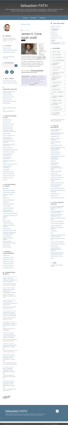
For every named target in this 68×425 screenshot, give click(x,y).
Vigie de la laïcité (6, 221)
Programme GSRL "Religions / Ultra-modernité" (56, 78)
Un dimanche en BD (57, 110)
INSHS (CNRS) (54, 173)
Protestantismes (56, 89)
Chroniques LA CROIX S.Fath (9, 230)
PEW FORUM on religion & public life (57, 228)
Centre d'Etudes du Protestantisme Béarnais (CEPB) (56, 168)
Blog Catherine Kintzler (8, 171)
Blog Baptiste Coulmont (8, 124)
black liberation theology (39, 79)
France (53, 40)
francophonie (37, 80)
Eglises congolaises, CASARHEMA (7, 166)
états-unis (24, 80)
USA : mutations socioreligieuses (55, 113)
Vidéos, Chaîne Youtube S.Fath (10, 83)
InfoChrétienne (6, 169)
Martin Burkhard (7, 382)
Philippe (5, 289)
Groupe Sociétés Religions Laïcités (57, 265)
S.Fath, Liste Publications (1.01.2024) (8, 57)
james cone (40, 81)
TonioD (5, 323)
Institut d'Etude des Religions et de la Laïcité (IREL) (57, 133)
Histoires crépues (7, 246)
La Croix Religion (7, 206)
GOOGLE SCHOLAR (7, 95)
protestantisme (30, 80)
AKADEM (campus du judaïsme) (8, 238)
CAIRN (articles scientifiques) (9, 101)
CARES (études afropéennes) (57, 197)
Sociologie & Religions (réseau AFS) (58, 239)
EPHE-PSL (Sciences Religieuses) (55, 139)
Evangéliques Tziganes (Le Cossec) (9, 161)
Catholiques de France (8, 259)
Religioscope (6, 188)
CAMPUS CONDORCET (56, 171)
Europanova (6, 202)
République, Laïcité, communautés (56, 103)
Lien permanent (26, 76)
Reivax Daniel (6, 368)
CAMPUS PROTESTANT (56, 175)
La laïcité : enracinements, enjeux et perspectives (10, 303)
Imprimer (32, 84)
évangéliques (54, 29)
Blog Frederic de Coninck (9, 151)
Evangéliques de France (8, 257)
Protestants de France (8, 267)
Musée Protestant (7, 119)
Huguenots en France (8, 177)
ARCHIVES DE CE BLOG (8, 97)
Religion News (6, 197)
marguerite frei (7, 312)
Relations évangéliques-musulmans (57, 96)
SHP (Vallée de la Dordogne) (57, 188)
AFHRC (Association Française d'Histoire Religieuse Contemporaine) (58, 148)
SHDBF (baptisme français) (57, 177)
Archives (33, 18)
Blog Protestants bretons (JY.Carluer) (9, 141)
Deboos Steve (7, 278)
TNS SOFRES (54, 230)
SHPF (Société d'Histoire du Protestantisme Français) (57, 253)
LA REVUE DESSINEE (8, 223)
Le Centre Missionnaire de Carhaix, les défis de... (9, 336)
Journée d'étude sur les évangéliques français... (9, 291)
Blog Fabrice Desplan (8, 126)
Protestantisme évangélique (55, 85)
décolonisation (25, 81)
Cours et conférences (58, 57)
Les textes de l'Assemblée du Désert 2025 (10, 325)
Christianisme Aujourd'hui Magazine (9, 225)
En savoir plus (55, 423)
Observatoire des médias (9, 190)
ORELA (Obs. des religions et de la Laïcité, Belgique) (9, 233)
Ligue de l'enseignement (8, 173)
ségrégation (31, 81)
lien (36, 72)
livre (60, 37)
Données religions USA (56, 225)
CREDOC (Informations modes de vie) (58, 218)
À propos (42, 18)
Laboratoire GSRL (55, 136)
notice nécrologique (26, 83)
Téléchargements (57, 107)
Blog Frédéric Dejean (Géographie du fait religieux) (9, 130)
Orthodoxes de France (8, 265)
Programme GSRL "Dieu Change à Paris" (57, 73)
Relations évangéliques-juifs (57, 92)
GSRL (63, 43)
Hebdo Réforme (6, 228)
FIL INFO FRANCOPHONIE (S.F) (9, 108)
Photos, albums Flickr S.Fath (9, 81)
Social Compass (54, 246)
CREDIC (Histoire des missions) (56, 179)
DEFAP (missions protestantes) (55, 163)
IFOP (52, 233)
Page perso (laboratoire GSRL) (10, 50)
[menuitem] (25, 17)
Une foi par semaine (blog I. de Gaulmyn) (10, 216)
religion (53, 26)
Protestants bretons (55, 154)
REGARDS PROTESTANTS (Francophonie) (9, 144)
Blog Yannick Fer (7, 121)
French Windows (7, 133)
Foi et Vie (5, 179)
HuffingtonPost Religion (8, 204)
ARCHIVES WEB (6, 103)
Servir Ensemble (6, 244)
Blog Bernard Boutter (8, 128)
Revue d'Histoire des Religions (58, 243)
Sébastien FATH (34, 5)
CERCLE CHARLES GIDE (8, 135)
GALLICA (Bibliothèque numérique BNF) (56, 130)
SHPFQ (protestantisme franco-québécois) (56, 185)
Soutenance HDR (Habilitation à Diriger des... (9, 346)
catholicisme (54, 37)
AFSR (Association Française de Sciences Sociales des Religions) (57, 207)
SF (3, 301)
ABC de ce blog (56, 52)
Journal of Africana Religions (57, 241)
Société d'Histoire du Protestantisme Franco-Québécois (56, 249)
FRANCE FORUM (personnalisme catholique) (9, 242)
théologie (35, 77)
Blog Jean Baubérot (7, 147)
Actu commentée (57, 54)
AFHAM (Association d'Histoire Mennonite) (58, 190)
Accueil (25, 18)
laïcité (58, 26)
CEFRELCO (53, 161)
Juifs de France (6, 255)
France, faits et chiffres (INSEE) (8, 195)
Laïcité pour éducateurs (8, 200)
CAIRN (52, 258)
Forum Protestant (7, 236)
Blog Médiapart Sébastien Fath (10, 149)
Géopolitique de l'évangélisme (55, 63)
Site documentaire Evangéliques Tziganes (8, 210)
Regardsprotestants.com (27, 72)
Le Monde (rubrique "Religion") (10, 213)
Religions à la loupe (57, 100)
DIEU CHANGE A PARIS (56, 145)
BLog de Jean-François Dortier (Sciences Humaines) (58, 235)
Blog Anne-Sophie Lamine (9, 175)
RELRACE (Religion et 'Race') (57, 182)
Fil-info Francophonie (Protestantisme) (8, 154)
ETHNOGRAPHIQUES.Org (57, 256)
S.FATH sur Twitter (7, 99)
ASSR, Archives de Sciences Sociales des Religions (57, 211)
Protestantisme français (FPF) (10, 164)
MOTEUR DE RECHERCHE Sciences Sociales (9, 92)
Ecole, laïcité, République (58, 60)
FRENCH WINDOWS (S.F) (9, 111)
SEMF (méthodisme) (55, 152)
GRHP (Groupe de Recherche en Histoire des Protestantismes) (58, 157)
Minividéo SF (56, 70)
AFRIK (4, 219)
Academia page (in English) (9, 52)
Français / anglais (7, 48)
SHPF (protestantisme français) (56, 142)
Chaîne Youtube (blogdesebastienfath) (8, 138)
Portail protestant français (9, 192)
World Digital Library (55, 193)
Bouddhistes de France (8, 261)
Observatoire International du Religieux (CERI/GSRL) (58, 120)
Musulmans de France (8, 263)
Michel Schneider (8, 356)
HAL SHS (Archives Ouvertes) (57, 223)
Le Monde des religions (8, 208)
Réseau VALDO (54, 195)
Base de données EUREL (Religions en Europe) (56, 215)
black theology (30, 79)
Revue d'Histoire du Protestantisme (7, 157)
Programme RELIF (57, 82)
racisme (36, 81)
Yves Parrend (6, 334)
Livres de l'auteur (57, 67)
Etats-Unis (53, 32)
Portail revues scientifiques (57, 221)
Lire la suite (10, 41)
